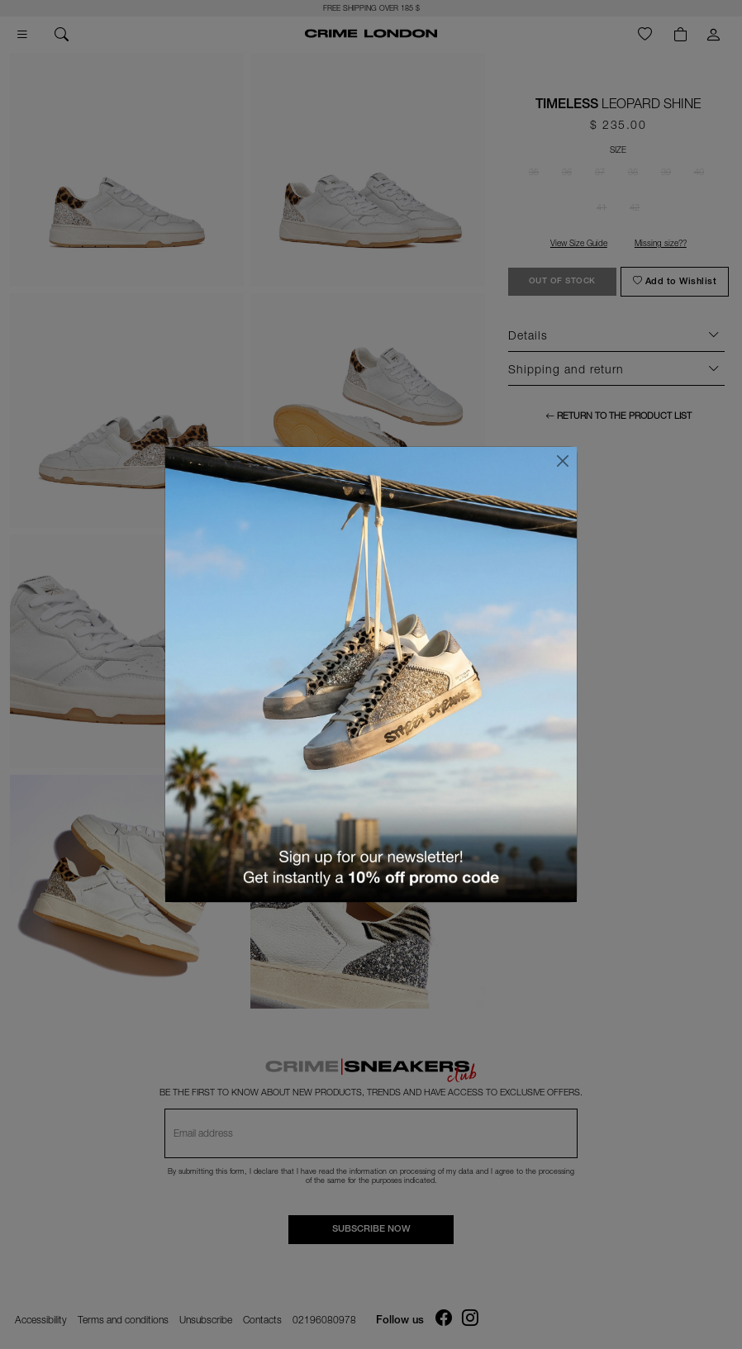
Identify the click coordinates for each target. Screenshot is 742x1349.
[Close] (562, 461)
